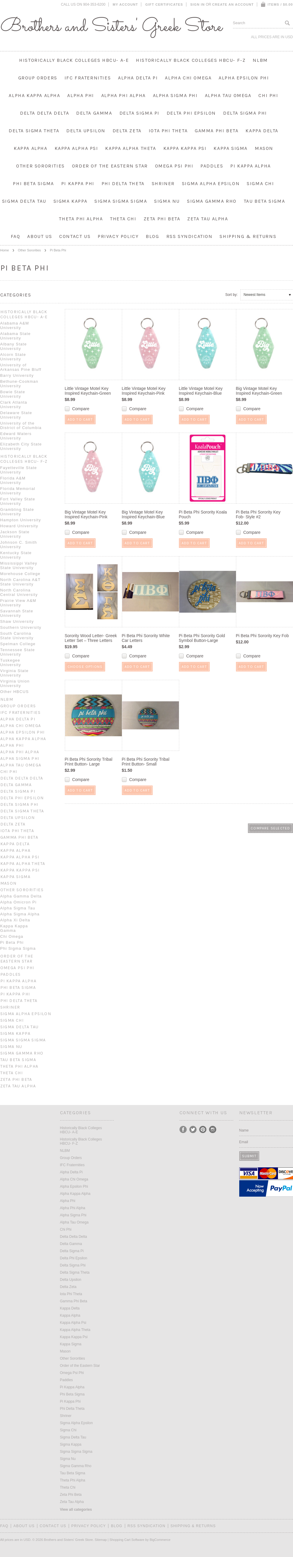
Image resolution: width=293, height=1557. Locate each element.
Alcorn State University (13, 356)
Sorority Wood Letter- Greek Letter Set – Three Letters (91, 638)
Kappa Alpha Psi (76, 148)
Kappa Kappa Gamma (14, 928)
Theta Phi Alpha (81, 219)
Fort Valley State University (17, 501)
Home (4, 250)
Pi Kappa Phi (77, 183)
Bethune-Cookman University (19, 383)
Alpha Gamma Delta (21, 896)
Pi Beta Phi (12, 942)
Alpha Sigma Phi (175, 95)
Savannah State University (16, 613)
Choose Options (85, 667)
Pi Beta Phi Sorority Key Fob (262, 635)
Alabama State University (15, 335)
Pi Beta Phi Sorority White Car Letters (146, 638)
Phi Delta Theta (123, 183)
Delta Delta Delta (44, 113)
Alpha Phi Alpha (123, 95)
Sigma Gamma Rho (212, 201)
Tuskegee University (10, 662)
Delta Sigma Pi (139, 113)
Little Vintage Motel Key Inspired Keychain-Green (88, 391)
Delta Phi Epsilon (191, 113)
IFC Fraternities (88, 78)
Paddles (211, 166)
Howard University (19, 526)
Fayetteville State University (18, 469)
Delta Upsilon (85, 130)
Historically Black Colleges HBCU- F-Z (191, 60)
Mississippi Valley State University (18, 565)
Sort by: (231, 295)
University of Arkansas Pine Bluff (21, 367)
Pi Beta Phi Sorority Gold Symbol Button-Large (202, 638)
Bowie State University (12, 394)
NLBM (260, 60)
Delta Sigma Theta (34, 130)
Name (244, 1130)
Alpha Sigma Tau (18, 908)
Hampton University (20, 520)
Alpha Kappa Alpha (34, 95)
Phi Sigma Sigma (18, 948)
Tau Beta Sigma (264, 201)
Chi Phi (268, 95)
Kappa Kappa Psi (185, 148)
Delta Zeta (127, 130)
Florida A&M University (13, 480)
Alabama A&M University (14, 325)
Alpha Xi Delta (15, 920)
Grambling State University (17, 511)
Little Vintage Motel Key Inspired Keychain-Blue (201, 391)
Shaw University (17, 621)
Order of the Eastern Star (110, 166)
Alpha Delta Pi (138, 78)
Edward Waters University (16, 435)
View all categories (76, 1509)
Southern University (21, 627)
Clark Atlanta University (13, 404)
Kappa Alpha (30, 148)
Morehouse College (20, 573)
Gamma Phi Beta (216, 130)
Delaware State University (16, 415)
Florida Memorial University (18, 490)
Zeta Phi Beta (162, 219)
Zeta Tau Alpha (207, 219)
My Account (125, 4)
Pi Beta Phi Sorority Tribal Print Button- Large (89, 761)
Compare (80, 408)
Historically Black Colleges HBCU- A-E (74, 60)
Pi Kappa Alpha (250, 166)
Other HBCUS (14, 691)
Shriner (163, 183)
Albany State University (13, 346)
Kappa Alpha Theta (130, 148)
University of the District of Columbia (21, 425)
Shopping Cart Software (126, 1539)
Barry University (17, 375)
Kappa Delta (262, 130)
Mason (264, 148)
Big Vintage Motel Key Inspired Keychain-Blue (143, 514)
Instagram (213, 1129)
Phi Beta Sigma (33, 183)
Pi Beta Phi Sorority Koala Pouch (203, 514)
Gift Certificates (164, 4)
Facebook (183, 1129)
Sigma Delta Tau (24, 201)
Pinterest (203, 1129)
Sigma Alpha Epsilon (211, 183)
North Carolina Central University (19, 592)
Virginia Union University (15, 683)
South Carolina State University (17, 635)
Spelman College (18, 644)
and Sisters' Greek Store (111, 27)
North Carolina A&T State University (20, 581)
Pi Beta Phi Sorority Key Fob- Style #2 (258, 514)
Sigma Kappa (70, 201)
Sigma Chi (260, 183)
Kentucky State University (16, 555)
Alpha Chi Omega (188, 78)
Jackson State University (15, 534)
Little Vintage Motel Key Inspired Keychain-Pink (144, 391)
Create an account (233, 4)
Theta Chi (123, 219)
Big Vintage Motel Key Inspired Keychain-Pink (86, 514)
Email (243, 1142)
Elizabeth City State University (21, 446)
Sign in (197, 4)
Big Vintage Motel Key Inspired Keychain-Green (259, 391)
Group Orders (37, 78)
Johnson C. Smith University (18, 544)
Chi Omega (11, 936)
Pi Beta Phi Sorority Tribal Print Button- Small (146, 761)
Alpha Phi (80, 95)
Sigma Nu (167, 201)
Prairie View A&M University (18, 602)
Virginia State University (14, 672)
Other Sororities (40, 166)
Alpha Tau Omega (228, 95)
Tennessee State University (17, 652)
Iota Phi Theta (168, 130)
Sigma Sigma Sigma (120, 201)
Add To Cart (80, 419)
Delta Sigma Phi (245, 113)
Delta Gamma (94, 113)
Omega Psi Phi (174, 166)
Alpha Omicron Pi (18, 902)
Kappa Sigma (231, 148)
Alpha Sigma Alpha (20, 914)
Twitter (193, 1129)
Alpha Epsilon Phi (244, 78)
